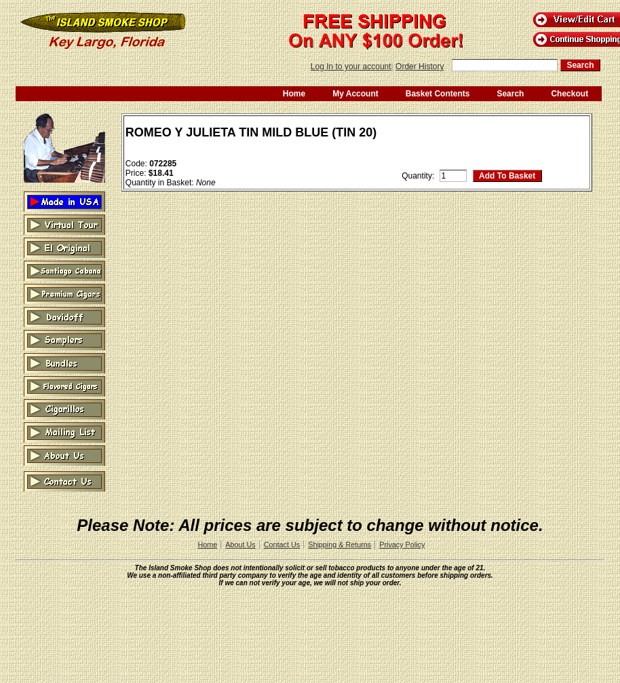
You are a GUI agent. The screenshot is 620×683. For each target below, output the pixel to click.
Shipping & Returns (339, 544)
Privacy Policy (402, 544)
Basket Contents (438, 93)
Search (510, 93)
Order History (419, 66)
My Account (355, 93)
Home (294, 93)
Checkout (569, 93)
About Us (240, 544)
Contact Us (282, 544)
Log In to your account (351, 66)
